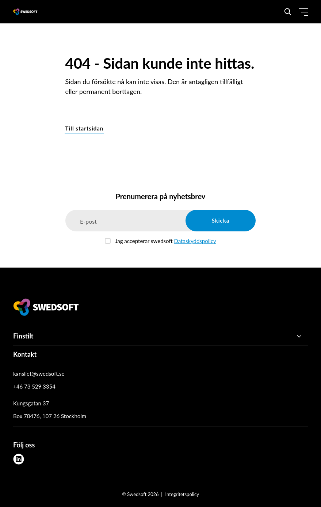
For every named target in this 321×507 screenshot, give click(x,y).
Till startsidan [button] (84, 128)
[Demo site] (25, 11)
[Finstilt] (160, 336)
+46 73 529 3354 (34, 386)
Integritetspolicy (182, 494)
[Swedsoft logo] (46, 308)
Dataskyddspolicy (195, 241)
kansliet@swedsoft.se (38, 373)
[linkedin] (18, 459)
